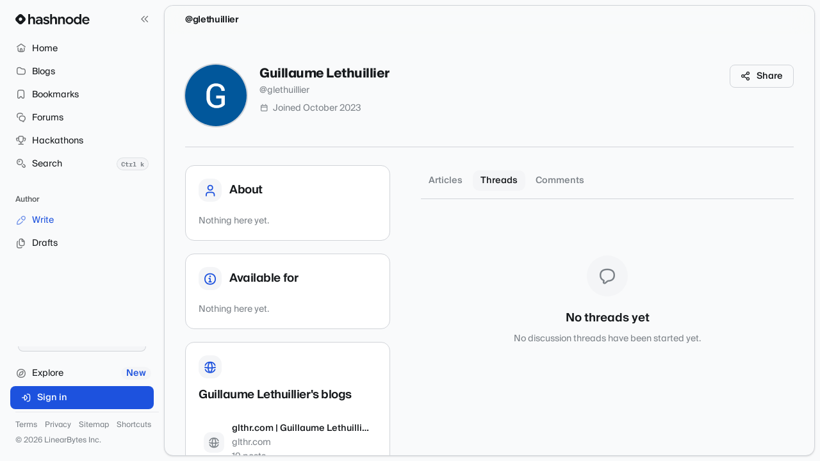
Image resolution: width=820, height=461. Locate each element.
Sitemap (94, 425)
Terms (26, 425)
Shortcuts (134, 425)
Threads (499, 180)
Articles (446, 180)
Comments (560, 180)
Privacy (58, 425)
